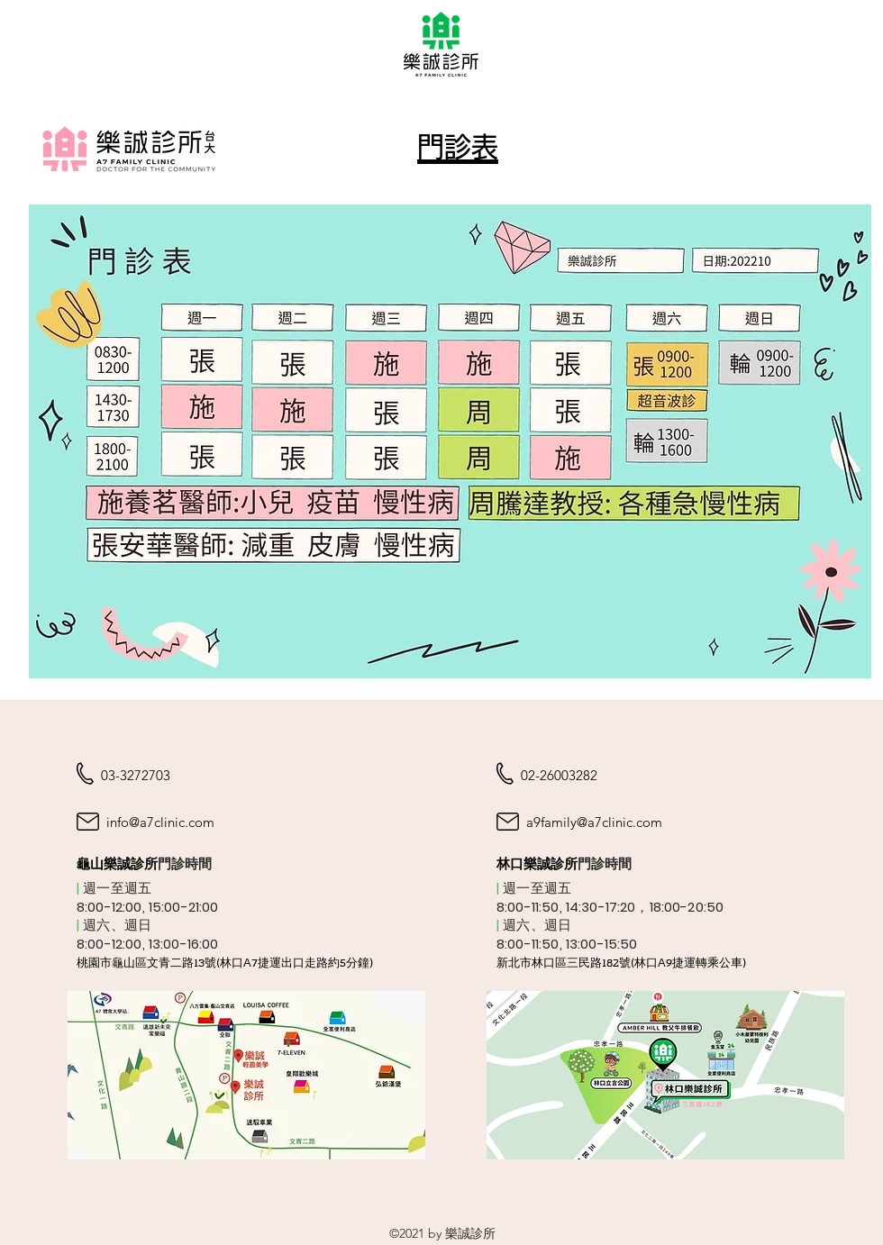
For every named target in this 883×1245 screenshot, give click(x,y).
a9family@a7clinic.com (594, 822)
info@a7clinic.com (160, 822)
